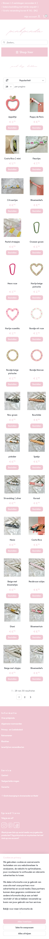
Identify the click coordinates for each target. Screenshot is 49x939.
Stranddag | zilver (12, 498)
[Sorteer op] (24, 80)
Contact (4, 775)
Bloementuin (37, 626)
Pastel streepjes (12, 241)
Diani (12, 626)
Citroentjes (12, 200)
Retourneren (6, 735)
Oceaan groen (37, 241)
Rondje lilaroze (37, 369)
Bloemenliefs (37, 200)
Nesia (12, 539)
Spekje (37, 456)
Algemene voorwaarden (11, 723)
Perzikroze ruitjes (36, 581)
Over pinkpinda (8, 718)
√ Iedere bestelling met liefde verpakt (19, 6)
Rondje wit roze (36, 328)
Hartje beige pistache (36, 285)
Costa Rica (36, 539)
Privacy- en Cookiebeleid (12, 729)
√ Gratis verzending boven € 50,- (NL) (19, 10)
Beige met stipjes (12, 668)
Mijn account (32, 16)
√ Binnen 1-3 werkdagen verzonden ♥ (18, 2)
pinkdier (12, 456)
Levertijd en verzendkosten (12, 747)
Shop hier (24, 52)
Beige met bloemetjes (12, 583)
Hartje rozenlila (12, 328)
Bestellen (12, 127)
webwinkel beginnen (39, 930)
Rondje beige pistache (12, 371)
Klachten (5, 741)
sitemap (24, 930)
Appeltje (12, 116)
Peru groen (12, 414)
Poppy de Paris (37, 116)
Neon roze (12, 283)
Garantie (5, 787)
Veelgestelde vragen (10, 781)
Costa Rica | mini (12, 158)
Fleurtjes (37, 158)
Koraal (36, 498)
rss (29, 930)
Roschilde (36, 414)
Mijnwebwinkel (29, 934)
